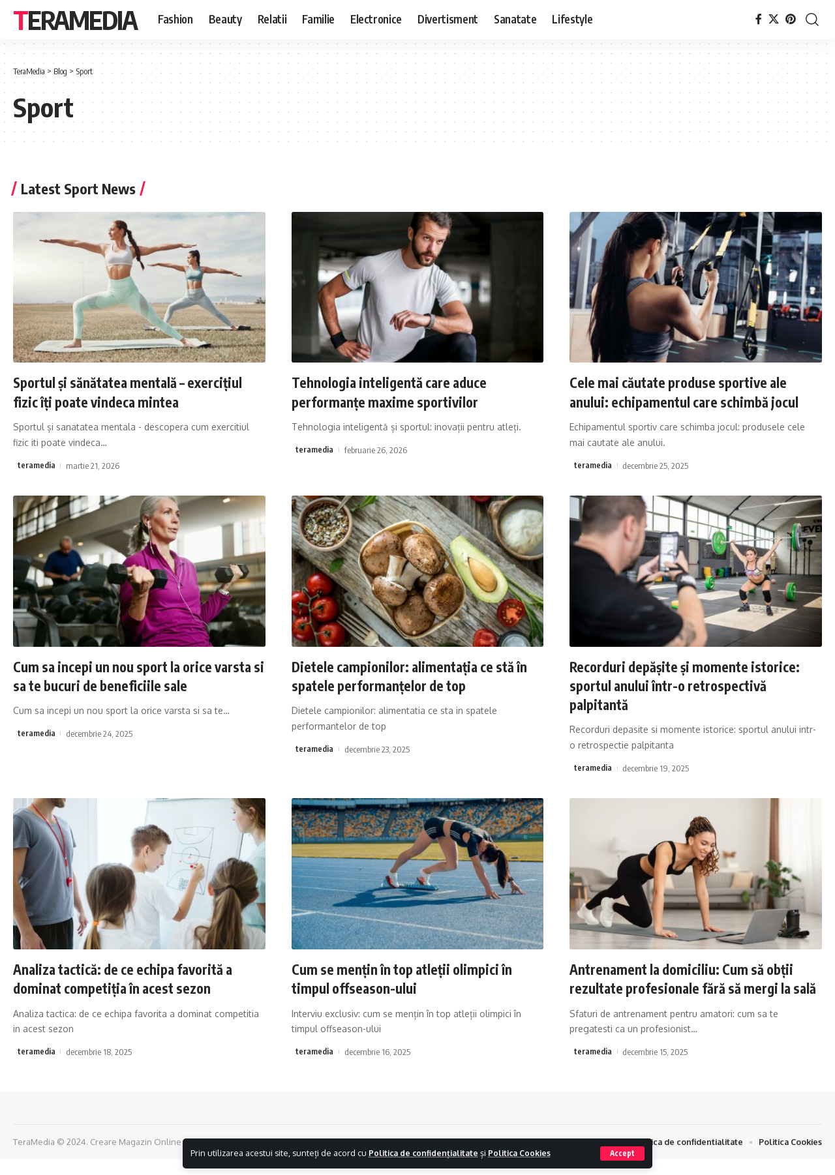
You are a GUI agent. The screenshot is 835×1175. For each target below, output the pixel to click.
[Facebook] (758, 19)
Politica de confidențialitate (426, 1153)
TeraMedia (75, 19)
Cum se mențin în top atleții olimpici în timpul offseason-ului (407, 976)
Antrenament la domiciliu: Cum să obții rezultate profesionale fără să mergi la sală (686, 985)
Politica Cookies (527, 1153)
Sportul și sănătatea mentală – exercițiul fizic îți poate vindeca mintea (135, 391)
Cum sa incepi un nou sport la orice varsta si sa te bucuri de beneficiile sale (132, 674)
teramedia (36, 464)
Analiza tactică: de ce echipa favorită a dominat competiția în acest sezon (131, 976)
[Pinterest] (790, 19)
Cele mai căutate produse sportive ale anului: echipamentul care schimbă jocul (689, 391)
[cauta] (812, 19)
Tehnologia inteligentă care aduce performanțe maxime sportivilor (395, 391)
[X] (773, 19)
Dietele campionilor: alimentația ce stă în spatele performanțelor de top (416, 674)
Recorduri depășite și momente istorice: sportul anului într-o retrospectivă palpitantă (690, 683)
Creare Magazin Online (135, 1157)
